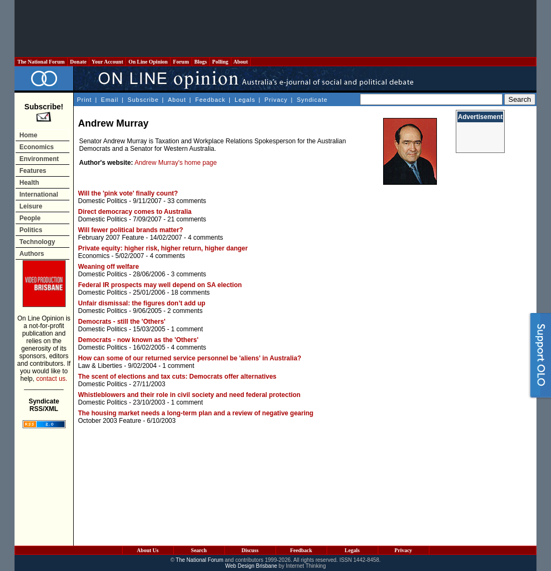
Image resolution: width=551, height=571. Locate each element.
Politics (31, 230)
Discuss (250, 550)
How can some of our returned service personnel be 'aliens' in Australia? (189, 358)
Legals (245, 99)
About (240, 62)
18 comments (190, 292)
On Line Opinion (148, 62)
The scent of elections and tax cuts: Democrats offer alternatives (177, 376)
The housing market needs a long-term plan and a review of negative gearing (195, 413)
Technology (37, 242)
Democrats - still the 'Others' (121, 321)
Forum (181, 62)
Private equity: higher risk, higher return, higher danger (163, 248)
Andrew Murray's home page (176, 162)
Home (28, 135)
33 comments (186, 201)
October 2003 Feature (109, 420)
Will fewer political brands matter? (130, 230)
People (29, 218)
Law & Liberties (100, 366)
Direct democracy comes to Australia (135, 211)
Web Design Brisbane (251, 566)
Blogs (200, 62)
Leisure (31, 206)
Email (110, 99)
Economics (36, 147)
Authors (31, 253)
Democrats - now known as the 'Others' (138, 340)
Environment (39, 159)
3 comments (188, 274)
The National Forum (41, 62)
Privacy (275, 99)
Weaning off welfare (108, 266)
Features (32, 171)
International (38, 194)
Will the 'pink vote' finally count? (128, 193)
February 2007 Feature (111, 237)
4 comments (205, 237)
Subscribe (143, 99)
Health (29, 182)
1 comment (187, 329)
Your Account (107, 62)
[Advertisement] (275, 28)
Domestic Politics (102, 201)
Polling (220, 62)
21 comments (186, 219)
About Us (147, 550)
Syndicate (312, 99)
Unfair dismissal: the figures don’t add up (142, 303)
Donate (78, 62)
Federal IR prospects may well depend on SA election (160, 285)
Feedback (210, 99)
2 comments (184, 311)
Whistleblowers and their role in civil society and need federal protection (189, 395)
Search (199, 550)
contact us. (51, 378)
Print (84, 99)
